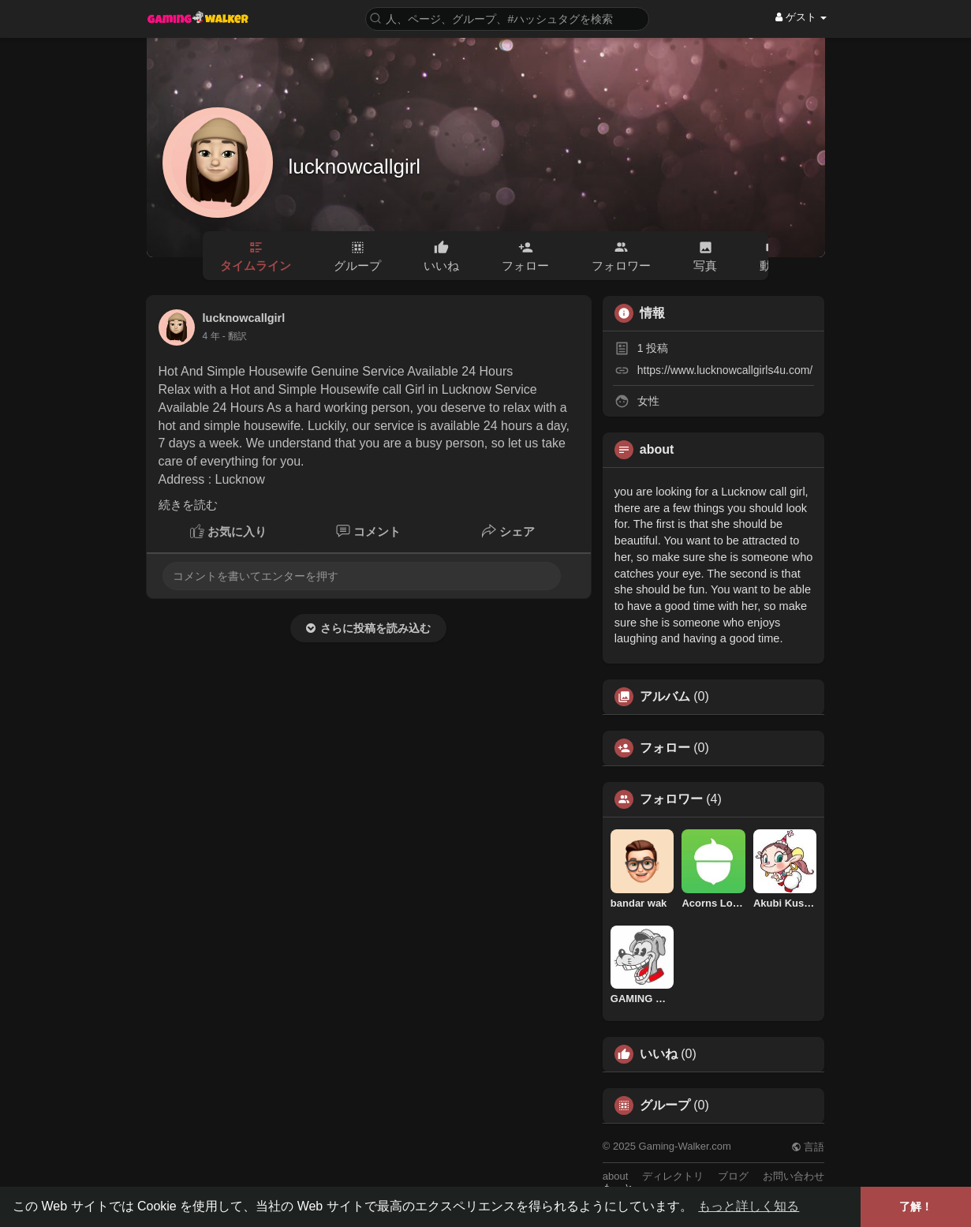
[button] (507, 18)
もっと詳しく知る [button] (748, 1206)
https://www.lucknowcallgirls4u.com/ (725, 370)
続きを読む (188, 505)
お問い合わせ (793, 1176)
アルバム (665, 696)
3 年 (211, 336)
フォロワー (671, 799)
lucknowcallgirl (355, 166)
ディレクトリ (673, 1176)
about (616, 1176)
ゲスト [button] (801, 17)
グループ (665, 1105)
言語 (808, 1147)
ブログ (733, 1176)
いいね (659, 1054)
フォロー (665, 748)
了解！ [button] (915, 1206)
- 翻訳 (234, 336)
